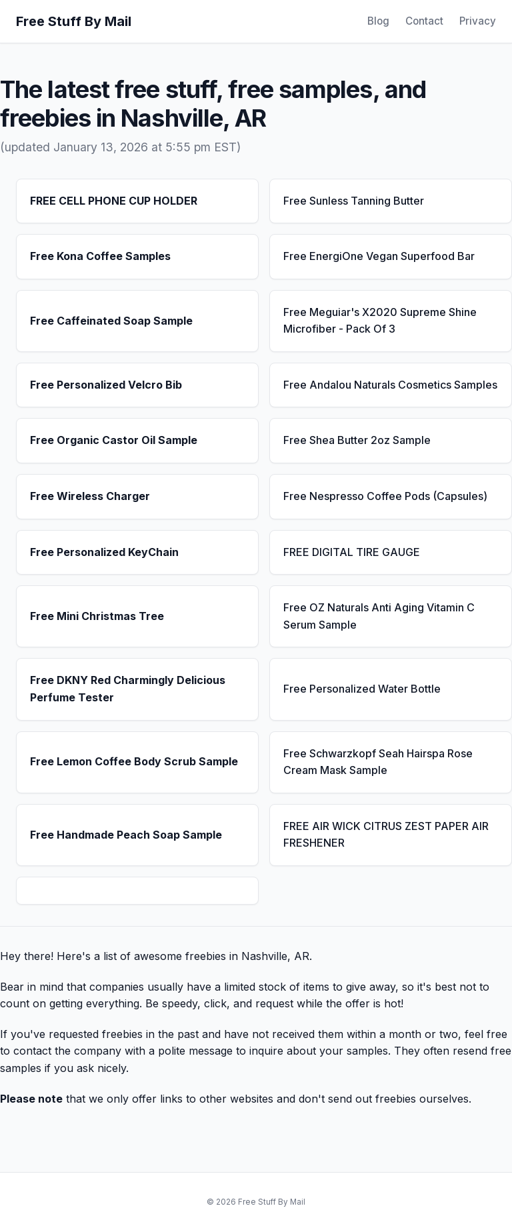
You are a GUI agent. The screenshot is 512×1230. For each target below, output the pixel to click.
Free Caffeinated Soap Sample (111, 320)
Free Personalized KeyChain (104, 552)
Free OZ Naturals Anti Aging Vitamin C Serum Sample (379, 616)
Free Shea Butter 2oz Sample (357, 440)
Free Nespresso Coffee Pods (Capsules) (385, 496)
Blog (378, 21)
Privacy (477, 21)
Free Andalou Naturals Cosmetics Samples (390, 384)
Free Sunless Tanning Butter (353, 200)
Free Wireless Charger (90, 496)
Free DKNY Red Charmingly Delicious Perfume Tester (127, 688)
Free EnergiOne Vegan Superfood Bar (379, 256)
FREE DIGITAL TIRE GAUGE (351, 552)
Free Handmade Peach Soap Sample (126, 834)
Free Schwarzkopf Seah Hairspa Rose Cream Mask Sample (378, 762)
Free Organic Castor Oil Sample (113, 440)
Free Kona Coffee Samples (100, 256)
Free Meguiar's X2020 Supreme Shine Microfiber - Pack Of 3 (380, 320)
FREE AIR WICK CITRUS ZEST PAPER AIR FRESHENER (386, 834)
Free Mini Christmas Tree (97, 616)
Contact (424, 21)
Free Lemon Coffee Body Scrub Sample (134, 761)
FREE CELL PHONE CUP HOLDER (113, 200)
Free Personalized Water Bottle (362, 688)
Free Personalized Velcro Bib (106, 384)
